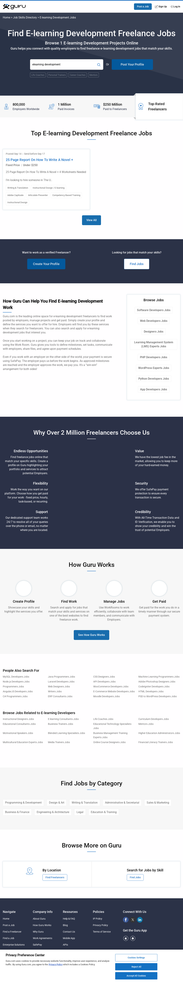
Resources (70, 912)
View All (91, 220)
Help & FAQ (69, 918)
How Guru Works (42, 925)
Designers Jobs (153, 331)
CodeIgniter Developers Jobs (153, 686)
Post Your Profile (132, 64)
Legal (80, 812)
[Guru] (14, 6)
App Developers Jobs (153, 389)
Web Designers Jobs (59, 686)
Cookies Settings (136, 957)
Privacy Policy (100, 925)
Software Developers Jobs (153, 310)
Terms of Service (102, 931)
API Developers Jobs (104, 681)
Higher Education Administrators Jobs (159, 733)
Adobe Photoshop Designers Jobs (156, 681)
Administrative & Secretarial (122, 802)
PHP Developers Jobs (153, 357)
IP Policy (97, 918)
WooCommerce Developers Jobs (110, 686)
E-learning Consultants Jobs (63, 719)
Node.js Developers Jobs (16, 681)
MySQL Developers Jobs (16, 676)
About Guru (39, 918)
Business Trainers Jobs (60, 724)
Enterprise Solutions (14, 944)
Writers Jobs (55, 691)
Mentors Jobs (145, 724)
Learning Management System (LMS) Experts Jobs (153, 344)
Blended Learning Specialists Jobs (66, 733)
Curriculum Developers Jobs (153, 719)
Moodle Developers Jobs (106, 696)
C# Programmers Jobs (15, 696)
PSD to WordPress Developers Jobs (157, 696)
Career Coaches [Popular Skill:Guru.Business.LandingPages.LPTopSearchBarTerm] (78, 75)
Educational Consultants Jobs (19, 724)
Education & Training (104, 812)
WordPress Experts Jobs (153, 368)
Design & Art (56, 802)
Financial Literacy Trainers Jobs (155, 742)
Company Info (43, 912)
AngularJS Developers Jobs (18, 691)
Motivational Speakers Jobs (18, 733)
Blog (65, 925)
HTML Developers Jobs (151, 691)
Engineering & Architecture (53, 812)
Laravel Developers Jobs (61, 681)
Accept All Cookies (136, 975)
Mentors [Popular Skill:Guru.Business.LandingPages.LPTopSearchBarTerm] (93, 75)
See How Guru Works (91, 635)
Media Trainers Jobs (59, 742)
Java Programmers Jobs (61, 676)
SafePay (37, 944)
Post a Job (143, 6)
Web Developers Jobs (153, 321)
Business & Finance (17, 812)
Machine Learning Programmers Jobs (158, 676)
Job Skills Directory (25, 17)
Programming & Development (23, 802)
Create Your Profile (46, 264)
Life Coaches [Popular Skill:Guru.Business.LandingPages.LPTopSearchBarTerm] (37, 75)
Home (6, 17)
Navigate (9, 912)
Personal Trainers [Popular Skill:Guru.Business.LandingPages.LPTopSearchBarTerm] (57, 75)
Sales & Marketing (158, 802)
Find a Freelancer (12, 931)
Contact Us (69, 931)
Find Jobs (136, 264)
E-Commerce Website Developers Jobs (114, 691)
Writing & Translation (85, 802)
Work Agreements (42, 938)
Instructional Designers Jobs (18, 719)
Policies (98, 912)
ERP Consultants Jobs (60, 696)
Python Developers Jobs (153, 378)
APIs (65, 944)
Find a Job (8, 938)
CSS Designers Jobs (104, 676)
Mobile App (69, 938)
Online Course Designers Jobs (109, 742)
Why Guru (38, 931)
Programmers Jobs (13, 686)
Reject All (136, 966)
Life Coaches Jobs (103, 719)
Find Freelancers (54, 877)
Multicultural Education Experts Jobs (23, 742)
